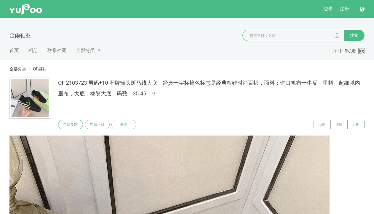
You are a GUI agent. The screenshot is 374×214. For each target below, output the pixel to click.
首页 (14, 50)
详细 (339, 124)
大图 (355, 124)
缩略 (322, 124)
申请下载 (97, 124)
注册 (344, 9)
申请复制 (70, 124)
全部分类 (85, 50)
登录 (328, 9)
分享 (123, 124)
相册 (33, 50)
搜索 (354, 35)
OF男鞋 (39, 69)
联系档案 (56, 50)
